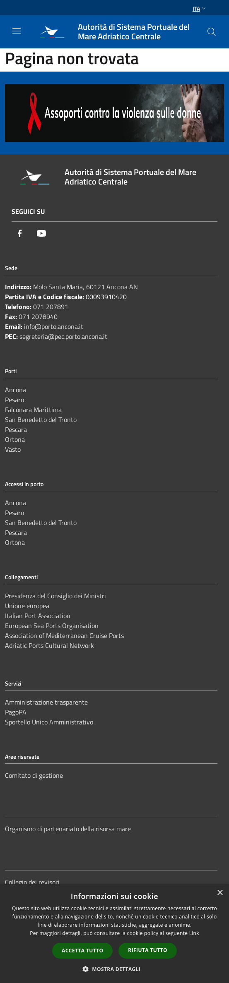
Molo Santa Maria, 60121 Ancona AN (85, 287)
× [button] (220, 893)
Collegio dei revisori (32, 882)
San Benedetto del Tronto (41, 419)
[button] (115, 969)
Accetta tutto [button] (82, 950)
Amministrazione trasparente (46, 702)
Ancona (15, 390)
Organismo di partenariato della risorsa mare (68, 829)
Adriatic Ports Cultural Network (49, 645)
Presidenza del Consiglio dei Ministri (55, 596)
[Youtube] (41, 233)
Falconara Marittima (33, 410)
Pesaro (14, 400)
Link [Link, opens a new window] (194, 933)
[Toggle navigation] (17, 31)
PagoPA (16, 712)
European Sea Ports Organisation (52, 626)
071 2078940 (38, 316)
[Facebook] (20, 233)
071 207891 (50, 307)
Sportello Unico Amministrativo (49, 722)
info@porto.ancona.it (53, 326)
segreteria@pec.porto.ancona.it (63, 336)
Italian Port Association (37, 616)
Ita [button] (200, 8)
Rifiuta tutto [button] (147, 950)
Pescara (16, 429)
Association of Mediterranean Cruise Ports (64, 635)
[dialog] (114, 933)
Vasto (13, 449)
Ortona (15, 439)
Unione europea (27, 606)
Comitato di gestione (34, 775)
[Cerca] (212, 32)
